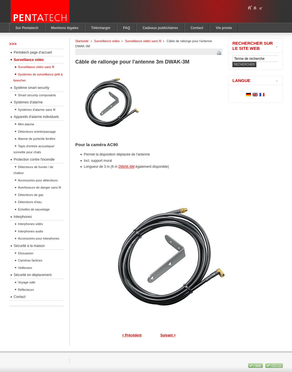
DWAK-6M (126, 167)
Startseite (82, 41)
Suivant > (168, 335)
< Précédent (131, 335)
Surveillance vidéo (107, 41)
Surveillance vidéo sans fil (143, 41)
